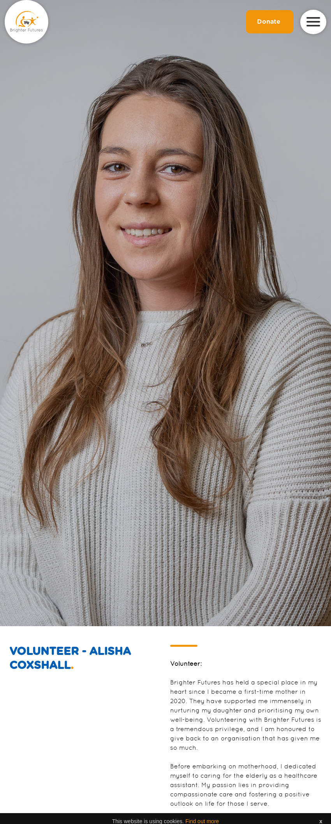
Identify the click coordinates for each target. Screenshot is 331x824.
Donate (269, 22)
